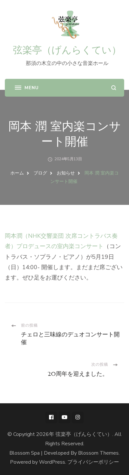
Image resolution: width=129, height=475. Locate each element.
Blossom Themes (98, 453)
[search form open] (113, 87)
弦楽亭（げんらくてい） (67, 50)
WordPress (52, 462)
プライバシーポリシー (93, 462)
